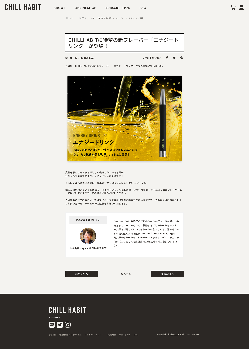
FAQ (143, 8)
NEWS (82, 18)
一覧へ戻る (124, 274)
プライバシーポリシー (94, 334)
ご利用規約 (111, 334)
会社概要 (52, 334)
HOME (69, 18)
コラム (136, 334)
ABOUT (59, 8)
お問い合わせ (124, 334)
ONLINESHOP (85, 8)
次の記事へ (167, 274)
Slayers (174, 334)
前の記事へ (81, 274)
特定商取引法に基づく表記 (70, 334)
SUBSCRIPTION (118, 8)
